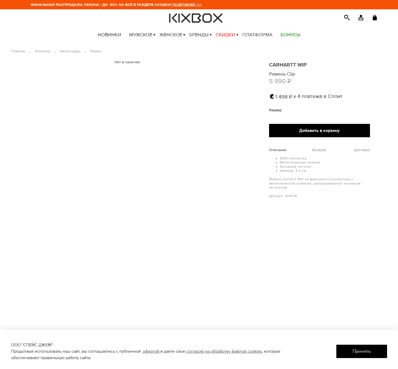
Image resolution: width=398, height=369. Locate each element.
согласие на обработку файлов (216, 351)
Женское (42, 51)
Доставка (362, 150)
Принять (362, 351)
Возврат (319, 150)
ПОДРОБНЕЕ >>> (188, 4)
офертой (151, 351)
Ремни (95, 51)
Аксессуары (70, 51)
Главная (18, 51)
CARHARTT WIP (288, 65)
